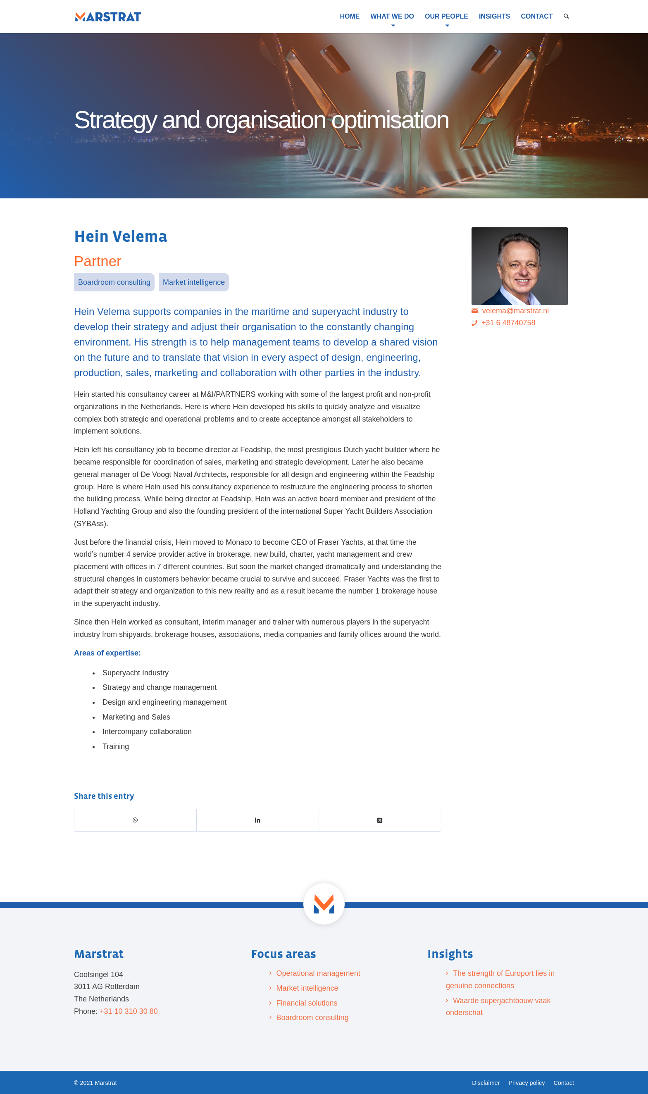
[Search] (566, 16)
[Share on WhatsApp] (135, 820)
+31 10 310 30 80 (129, 1011)
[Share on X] (380, 820)
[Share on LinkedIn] (258, 820)
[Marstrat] (108, 16)
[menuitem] (350, 16)
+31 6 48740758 (508, 323)
